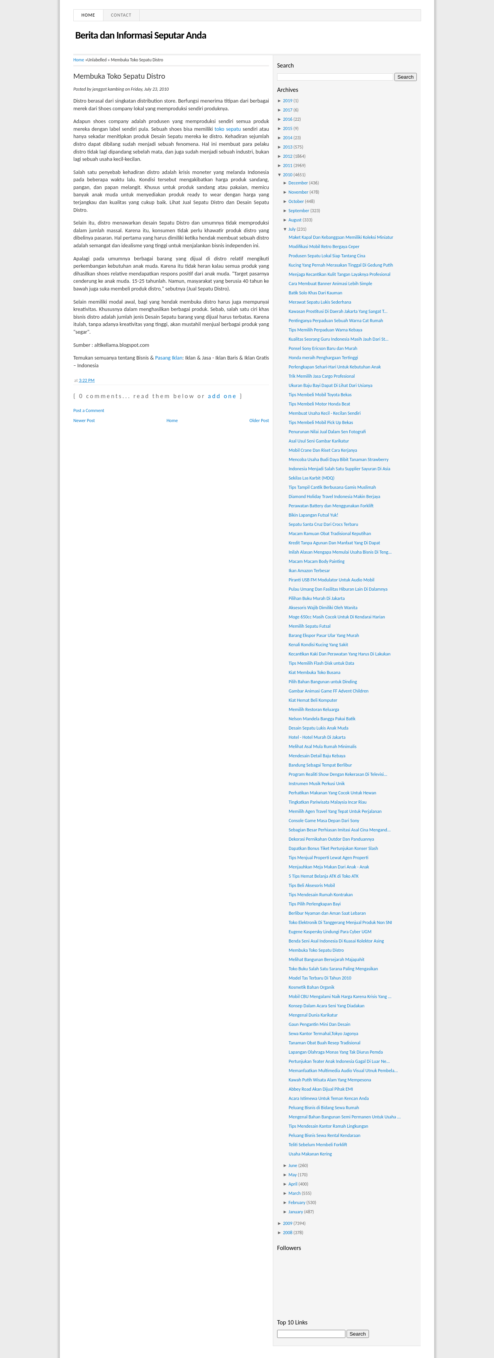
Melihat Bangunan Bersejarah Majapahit (326, 959)
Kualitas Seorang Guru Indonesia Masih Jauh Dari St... (339, 339)
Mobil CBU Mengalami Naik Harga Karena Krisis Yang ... (340, 996)
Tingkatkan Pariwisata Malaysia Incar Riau (328, 802)
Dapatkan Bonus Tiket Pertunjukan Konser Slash (333, 848)
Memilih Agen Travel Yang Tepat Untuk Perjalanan (335, 811)
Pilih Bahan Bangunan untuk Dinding (323, 681)
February (297, 1202)
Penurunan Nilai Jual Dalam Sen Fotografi (327, 431)
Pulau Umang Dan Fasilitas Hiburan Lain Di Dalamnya (338, 589)
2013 (287, 147)
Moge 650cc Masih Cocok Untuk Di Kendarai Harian (337, 617)
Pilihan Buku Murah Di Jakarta (317, 598)
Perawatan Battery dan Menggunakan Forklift (331, 505)
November (298, 192)
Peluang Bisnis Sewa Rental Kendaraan (324, 1135)
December (298, 183)
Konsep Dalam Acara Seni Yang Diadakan (326, 1005)
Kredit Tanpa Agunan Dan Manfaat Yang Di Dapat (334, 543)
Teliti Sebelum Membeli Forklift (318, 1144)
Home (88, 15)
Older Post (259, 420)
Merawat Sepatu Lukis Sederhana (320, 302)
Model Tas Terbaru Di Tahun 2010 (320, 978)
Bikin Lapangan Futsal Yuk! (313, 515)
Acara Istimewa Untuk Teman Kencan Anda (329, 1098)
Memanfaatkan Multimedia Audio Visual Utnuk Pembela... (343, 1070)
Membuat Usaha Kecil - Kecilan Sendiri (325, 413)
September (299, 210)
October (296, 201)
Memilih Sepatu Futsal (310, 626)
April (293, 1184)
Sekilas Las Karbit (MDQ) (312, 478)
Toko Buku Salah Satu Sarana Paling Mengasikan (333, 968)
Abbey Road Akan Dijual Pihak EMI (321, 1089)
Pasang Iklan (168, 358)
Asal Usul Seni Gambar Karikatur (319, 441)
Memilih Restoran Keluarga (314, 709)
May (293, 1174)
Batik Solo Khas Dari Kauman (315, 293)
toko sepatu (228, 129)
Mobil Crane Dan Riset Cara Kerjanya (323, 450)
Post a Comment (88, 410)
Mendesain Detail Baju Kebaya (317, 755)
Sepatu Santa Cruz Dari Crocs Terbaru (323, 524)
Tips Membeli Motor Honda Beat (319, 404)
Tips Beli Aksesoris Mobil (312, 885)
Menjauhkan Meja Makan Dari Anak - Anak (329, 867)
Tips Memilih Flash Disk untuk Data (321, 663)
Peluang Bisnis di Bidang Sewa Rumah (324, 1107)
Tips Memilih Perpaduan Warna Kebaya (325, 330)
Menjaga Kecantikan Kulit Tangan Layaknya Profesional (340, 274)
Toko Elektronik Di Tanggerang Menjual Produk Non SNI (340, 922)
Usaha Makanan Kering (310, 1154)
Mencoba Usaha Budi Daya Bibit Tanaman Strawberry (339, 459)
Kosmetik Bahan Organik (311, 987)
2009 (287, 1223)
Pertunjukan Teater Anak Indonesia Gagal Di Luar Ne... (339, 1061)
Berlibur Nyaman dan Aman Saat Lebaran (327, 913)
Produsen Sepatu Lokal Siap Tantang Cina (327, 255)
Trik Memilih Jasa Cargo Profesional (322, 376)
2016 (287, 119)
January (296, 1211)
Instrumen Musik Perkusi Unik (317, 783)
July (292, 229)
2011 (287, 165)
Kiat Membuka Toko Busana (314, 672)
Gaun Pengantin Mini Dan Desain (319, 1024)
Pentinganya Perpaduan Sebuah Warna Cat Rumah (336, 320)
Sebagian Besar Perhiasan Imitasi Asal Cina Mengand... (340, 830)
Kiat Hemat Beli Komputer (313, 700)
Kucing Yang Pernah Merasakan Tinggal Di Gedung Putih (341, 265)
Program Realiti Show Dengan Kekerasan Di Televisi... (338, 774)
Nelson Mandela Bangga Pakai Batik (322, 718)
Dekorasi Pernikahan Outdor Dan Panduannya (331, 839)
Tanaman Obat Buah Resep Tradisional (324, 1043)
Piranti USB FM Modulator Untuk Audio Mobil (331, 580)
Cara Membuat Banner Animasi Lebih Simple (330, 283)
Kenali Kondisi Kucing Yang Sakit (318, 644)
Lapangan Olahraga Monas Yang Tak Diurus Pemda (336, 1052)
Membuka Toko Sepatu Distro (119, 76)
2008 (287, 1232)
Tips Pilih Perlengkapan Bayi (315, 904)
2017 (287, 110)
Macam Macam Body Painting (317, 561)
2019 (287, 100)
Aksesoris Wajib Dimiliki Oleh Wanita (323, 607)
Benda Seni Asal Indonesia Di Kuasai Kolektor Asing (336, 941)
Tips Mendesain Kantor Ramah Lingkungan (328, 1126)
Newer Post (84, 420)
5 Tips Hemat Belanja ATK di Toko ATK (324, 876)
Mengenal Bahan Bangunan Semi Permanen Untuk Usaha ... (345, 1117)
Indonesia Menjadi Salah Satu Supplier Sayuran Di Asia (339, 468)
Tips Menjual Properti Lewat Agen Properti (328, 857)
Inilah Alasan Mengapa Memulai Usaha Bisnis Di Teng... (340, 552)
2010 (287, 174)
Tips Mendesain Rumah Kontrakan (321, 894)
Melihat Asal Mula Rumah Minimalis (323, 746)
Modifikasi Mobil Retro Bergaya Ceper (324, 246)
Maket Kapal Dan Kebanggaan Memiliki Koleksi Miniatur (341, 237)
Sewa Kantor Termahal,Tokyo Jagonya (323, 1033)
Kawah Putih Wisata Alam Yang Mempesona (330, 1080)
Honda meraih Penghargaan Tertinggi (323, 357)
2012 (287, 156)
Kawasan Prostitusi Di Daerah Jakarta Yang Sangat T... (338, 311)
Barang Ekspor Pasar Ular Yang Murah (324, 635)
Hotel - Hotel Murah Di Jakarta (317, 737)
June (293, 1165)
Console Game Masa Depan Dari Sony (324, 820)
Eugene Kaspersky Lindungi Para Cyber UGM (330, 931)
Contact (121, 15)
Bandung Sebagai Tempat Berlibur (320, 765)
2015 (287, 128)
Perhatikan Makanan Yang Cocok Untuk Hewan (332, 793)
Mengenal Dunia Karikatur (313, 1015)
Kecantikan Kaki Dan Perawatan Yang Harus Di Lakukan (340, 654)
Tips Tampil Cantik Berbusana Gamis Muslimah (332, 487)
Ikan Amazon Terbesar (309, 570)
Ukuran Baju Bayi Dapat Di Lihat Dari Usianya (330, 385)
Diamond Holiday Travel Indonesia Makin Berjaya (334, 496)
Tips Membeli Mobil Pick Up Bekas (321, 422)
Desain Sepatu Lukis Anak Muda (319, 728)
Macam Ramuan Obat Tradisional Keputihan (330, 533)
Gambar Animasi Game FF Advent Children (329, 691)
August (295, 220)
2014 (287, 137)
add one (222, 396)
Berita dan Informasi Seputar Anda (140, 35)
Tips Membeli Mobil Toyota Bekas (320, 394)
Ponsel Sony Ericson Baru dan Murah (323, 348)
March (295, 1193)
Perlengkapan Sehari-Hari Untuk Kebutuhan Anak (335, 367)
